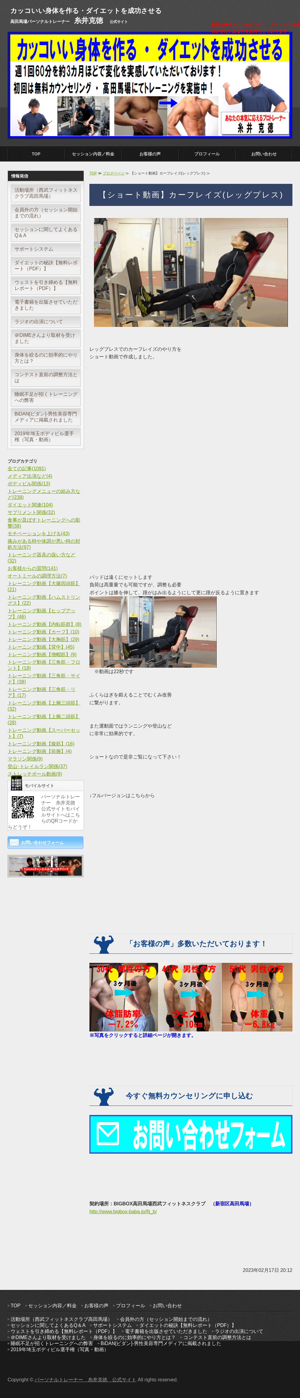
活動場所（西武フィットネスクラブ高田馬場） (46, 193)
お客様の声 (150, 154)
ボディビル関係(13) (29, 483)
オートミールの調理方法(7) (37, 575)
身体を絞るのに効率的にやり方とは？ (46, 357)
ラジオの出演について (39, 321)
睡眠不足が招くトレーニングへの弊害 (46, 397)
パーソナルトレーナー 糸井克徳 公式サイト (85, 1379)
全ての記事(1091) (27, 468)
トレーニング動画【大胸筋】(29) (43, 639)
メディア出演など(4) (30, 476)
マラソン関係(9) (25, 758)
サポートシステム (34, 249)
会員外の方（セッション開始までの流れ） (46, 212)
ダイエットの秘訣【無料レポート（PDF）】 (46, 265)
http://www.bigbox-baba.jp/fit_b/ (123, 1211)
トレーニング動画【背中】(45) (41, 647)
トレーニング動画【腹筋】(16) (41, 743)
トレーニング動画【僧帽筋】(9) (42, 654)
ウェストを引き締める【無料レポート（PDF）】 (46, 285)
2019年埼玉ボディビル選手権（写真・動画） (44, 436)
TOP (36, 154)
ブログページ (114, 173)
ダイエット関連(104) (30, 504)
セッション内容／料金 (93, 154)
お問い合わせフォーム (42, 842)
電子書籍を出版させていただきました (46, 305)
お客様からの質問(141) (33, 568)
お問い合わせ (264, 154)
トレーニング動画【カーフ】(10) (43, 631)
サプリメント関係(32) (31, 512)
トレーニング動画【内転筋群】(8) (45, 624)
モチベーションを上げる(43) (38, 533)
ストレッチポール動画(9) (35, 774)
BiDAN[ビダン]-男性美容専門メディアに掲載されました (46, 416)
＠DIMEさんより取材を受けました (45, 338)
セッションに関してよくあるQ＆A (46, 232)
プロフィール (207, 154)
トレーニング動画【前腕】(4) (40, 751)
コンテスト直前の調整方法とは (46, 377)
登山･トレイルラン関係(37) (37, 766)
